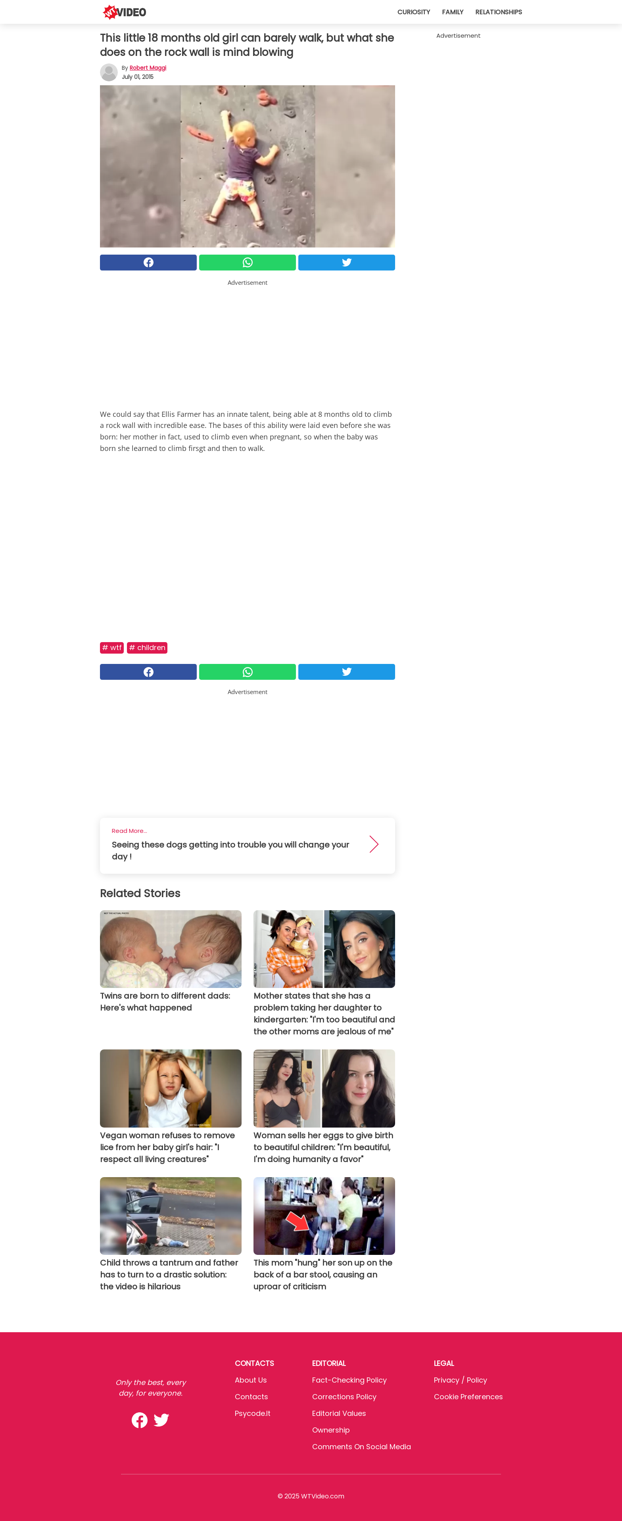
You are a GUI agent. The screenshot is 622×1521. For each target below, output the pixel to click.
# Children (147, 647)
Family (452, 12)
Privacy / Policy (460, 1380)
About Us (251, 1380)
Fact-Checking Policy (349, 1380)
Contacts (251, 1397)
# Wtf (112, 647)
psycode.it (253, 1413)
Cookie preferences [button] (468, 1397)
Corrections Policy (344, 1397)
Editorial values (339, 1413)
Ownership (331, 1430)
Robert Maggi (148, 68)
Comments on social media (361, 1447)
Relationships (498, 12)
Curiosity (413, 12)
